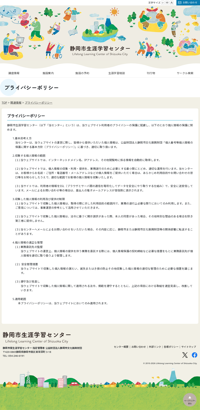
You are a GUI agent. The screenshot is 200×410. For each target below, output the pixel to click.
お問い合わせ (190, 2)
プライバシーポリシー (38, 103)
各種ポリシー (171, 347)
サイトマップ (188, 347)
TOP (4, 103)
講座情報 (13, 73)
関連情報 (15, 103)
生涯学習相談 (116, 73)
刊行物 (151, 73)
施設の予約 (82, 73)
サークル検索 (185, 73)
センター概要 (121, 347)
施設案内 (48, 73)
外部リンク (155, 347)
